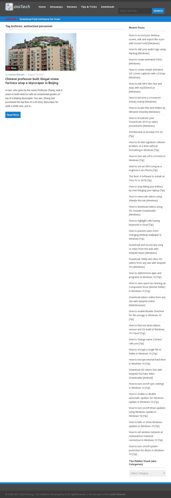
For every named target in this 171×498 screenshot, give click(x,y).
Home (42, 6)
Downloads (107, 6)
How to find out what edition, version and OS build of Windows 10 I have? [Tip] (146, 329)
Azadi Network (117, 494)
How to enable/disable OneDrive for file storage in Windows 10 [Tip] (146, 315)
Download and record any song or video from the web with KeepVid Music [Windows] (146, 248)
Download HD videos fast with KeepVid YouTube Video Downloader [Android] (145, 373)
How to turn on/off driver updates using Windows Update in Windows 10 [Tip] (147, 411)
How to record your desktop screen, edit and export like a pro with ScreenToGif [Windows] (146, 39)
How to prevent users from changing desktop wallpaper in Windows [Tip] (145, 234)
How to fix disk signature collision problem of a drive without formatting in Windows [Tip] (147, 146)
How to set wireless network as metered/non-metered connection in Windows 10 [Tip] (146, 436)
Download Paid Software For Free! (40, 19)
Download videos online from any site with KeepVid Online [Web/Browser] (147, 301)
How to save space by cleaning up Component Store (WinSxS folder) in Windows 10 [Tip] (147, 287)
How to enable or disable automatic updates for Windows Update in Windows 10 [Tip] (146, 397)
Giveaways (56, 6)
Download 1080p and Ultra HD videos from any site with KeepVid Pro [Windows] (147, 263)
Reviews (72, 6)
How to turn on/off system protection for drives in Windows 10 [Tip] (146, 450)
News (13, 68)
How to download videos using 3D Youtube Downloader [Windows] (145, 210)
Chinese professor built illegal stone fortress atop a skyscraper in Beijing (32, 81)
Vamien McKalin (16, 74)
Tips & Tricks (89, 6)
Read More (13, 114)
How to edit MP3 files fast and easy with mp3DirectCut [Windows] (145, 87)
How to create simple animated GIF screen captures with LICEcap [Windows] (147, 73)
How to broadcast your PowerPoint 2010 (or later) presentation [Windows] (143, 122)
